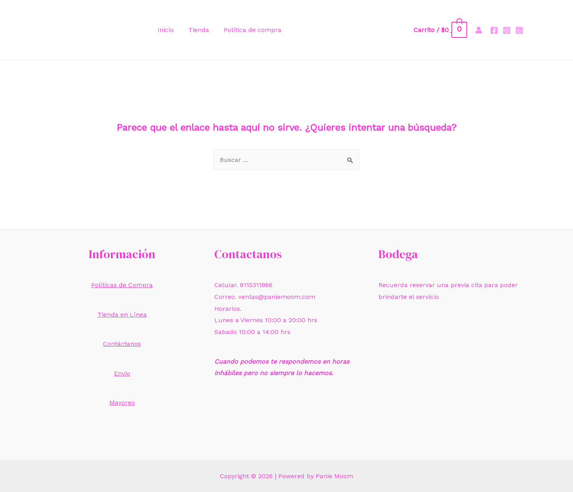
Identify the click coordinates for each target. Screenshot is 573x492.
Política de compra (247, 30)
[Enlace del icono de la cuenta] (478, 30)
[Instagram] (507, 30)
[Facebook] (494, 30)
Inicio (164, 30)
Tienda (195, 30)
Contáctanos (122, 343)
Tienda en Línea (122, 314)
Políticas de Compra (122, 285)
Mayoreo (122, 402)
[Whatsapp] (519, 30)
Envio (122, 373)
